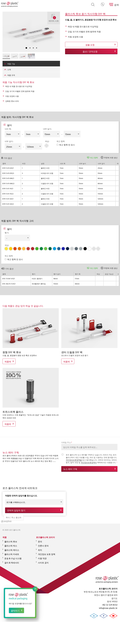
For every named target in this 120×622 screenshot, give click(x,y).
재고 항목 (94, 157)
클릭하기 (15, 610)
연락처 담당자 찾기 (16, 509)
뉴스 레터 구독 (70, 469)
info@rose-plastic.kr (108, 607)
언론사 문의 (43, 543)
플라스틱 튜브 (10, 539)
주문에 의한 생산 (110, 157)
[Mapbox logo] (6, 520)
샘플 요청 (90, 44)
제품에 (8, 361)
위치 (40, 548)
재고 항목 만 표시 (66, 144)
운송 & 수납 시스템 (13, 556)
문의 (40, 539)
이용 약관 (42, 556)
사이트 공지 (43, 560)
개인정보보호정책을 (74, 459)
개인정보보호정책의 (89, 462)
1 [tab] (26, 48)
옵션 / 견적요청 (90, 51)
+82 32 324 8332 (103, 5)
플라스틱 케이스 (11, 548)
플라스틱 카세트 (11, 552)
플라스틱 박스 (10, 543)
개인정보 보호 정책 (46, 552)
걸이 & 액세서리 (11, 560)
